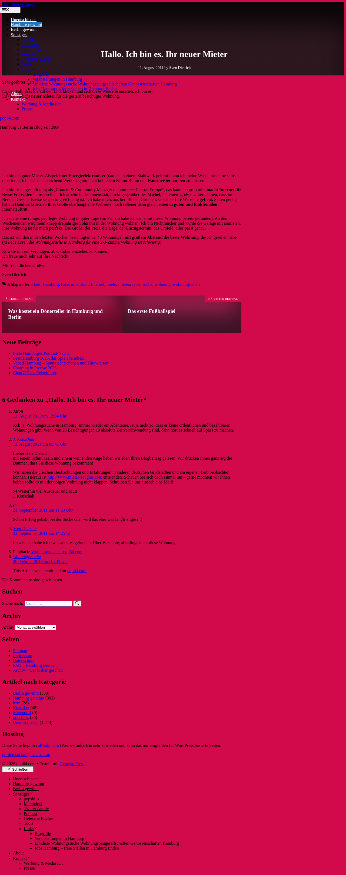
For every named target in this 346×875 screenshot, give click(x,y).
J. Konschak (23, 439)
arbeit (35, 284)
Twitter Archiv (34, 49)
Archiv (8, 627)
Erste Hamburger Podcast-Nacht (41, 353)
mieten (124, 284)
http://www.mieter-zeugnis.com (75, 477)
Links (29, 69)
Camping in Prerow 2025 (34, 368)
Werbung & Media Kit (41, 104)
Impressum (22, 655)
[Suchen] (77, 603)
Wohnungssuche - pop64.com (56, 551)
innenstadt (80, 284)
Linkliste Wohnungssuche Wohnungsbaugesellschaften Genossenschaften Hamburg (104, 84)
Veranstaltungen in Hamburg (57, 79)
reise (136, 284)
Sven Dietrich (25, 528)
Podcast (28, 54)
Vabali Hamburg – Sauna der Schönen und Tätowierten (60, 363)
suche (147, 284)
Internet (97, 284)
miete (111, 284)
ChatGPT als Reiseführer (34, 372)
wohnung (163, 284)
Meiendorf (31, 44)
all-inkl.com (48, 745)
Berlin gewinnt (24, 29)
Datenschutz (23, 660)
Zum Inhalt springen (17, 4)
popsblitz (30, 39)
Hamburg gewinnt (26, 24)
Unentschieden (23, 19)
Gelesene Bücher (36, 59)
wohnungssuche (186, 284)
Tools (26, 64)
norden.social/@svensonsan (26, 754)
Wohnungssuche (27, 556)
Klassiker (21, 707)
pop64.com (9, 118)
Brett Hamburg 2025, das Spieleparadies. (48, 358)
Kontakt (20, 99)
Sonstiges (21, 34)
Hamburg (51, 284)
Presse (27, 109)
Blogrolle (40, 74)
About (16, 93)
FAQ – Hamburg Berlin (33, 665)
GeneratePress (72, 763)
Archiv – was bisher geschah (38, 670)
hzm (17, 703)
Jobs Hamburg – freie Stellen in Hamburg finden (74, 89)
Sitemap (20, 650)
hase (65, 284)
